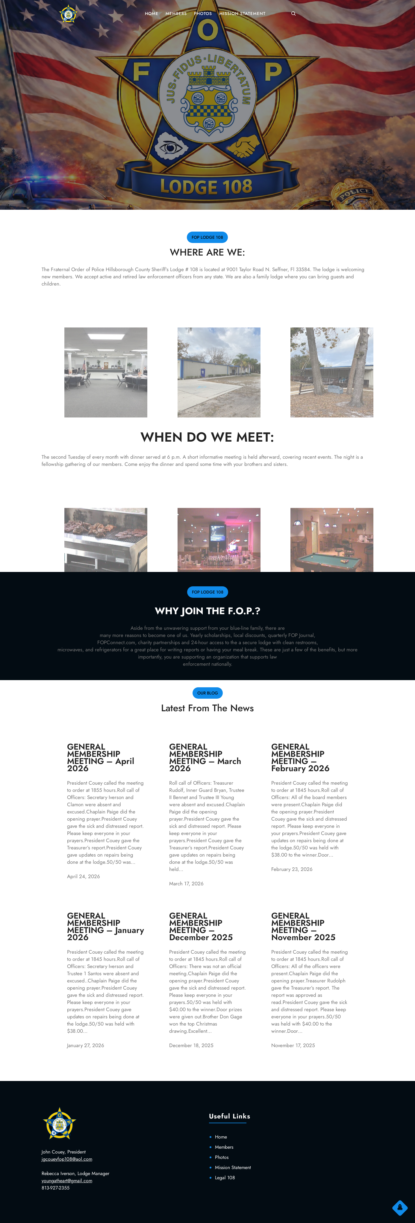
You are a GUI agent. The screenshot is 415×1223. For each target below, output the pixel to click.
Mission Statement (233, 1167)
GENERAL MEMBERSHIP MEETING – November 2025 (303, 926)
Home (221, 1136)
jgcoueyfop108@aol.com (67, 1159)
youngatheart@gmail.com (67, 1180)
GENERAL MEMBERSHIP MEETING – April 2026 (100, 757)
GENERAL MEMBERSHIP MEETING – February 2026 (300, 757)
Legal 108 (225, 1177)
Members (224, 1147)
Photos (221, 1157)
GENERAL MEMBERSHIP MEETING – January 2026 (105, 926)
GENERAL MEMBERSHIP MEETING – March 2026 (205, 757)
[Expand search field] (293, 13)
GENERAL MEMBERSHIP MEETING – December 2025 (201, 926)
